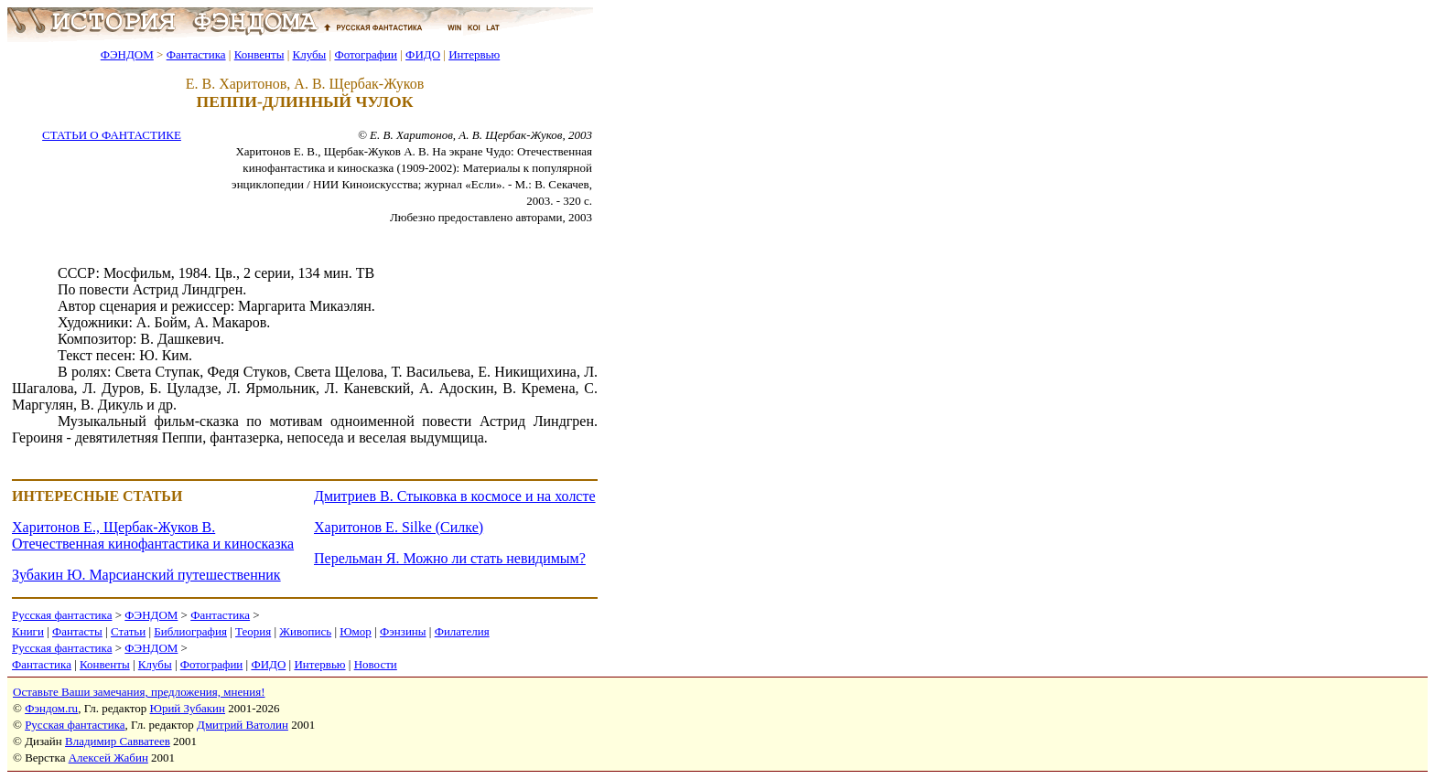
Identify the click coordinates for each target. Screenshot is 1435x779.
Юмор (356, 631)
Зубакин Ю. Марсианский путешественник (146, 574)
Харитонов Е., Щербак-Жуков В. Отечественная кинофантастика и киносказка (153, 535)
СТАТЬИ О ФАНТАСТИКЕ (111, 135)
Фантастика (196, 54)
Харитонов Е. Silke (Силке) (398, 527)
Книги (28, 631)
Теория (253, 631)
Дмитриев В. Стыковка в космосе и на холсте (455, 496)
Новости (375, 664)
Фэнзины (403, 631)
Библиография (190, 631)
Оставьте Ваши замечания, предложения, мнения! (138, 692)
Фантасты (77, 631)
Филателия (462, 631)
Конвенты (259, 54)
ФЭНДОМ (127, 54)
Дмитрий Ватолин (242, 724)
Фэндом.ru (51, 708)
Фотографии (365, 54)
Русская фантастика (62, 615)
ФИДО (422, 54)
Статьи (128, 631)
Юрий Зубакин (187, 708)
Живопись (305, 631)
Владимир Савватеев (117, 741)
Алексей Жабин (108, 757)
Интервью (474, 54)
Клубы (309, 54)
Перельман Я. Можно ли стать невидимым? (450, 558)
